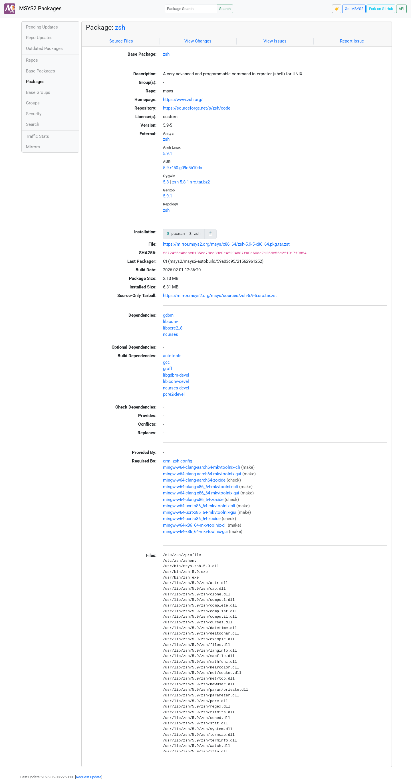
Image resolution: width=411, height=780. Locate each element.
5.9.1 (167, 153)
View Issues (275, 41)
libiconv (170, 321)
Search (225, 9)
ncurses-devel (176, 388)
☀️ (337, 9)
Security (33, 113)
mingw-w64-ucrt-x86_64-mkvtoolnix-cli (199, 505)
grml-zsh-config (177, 461)
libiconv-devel (176, 381)
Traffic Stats (37, 136)
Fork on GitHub (381, 9)
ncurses (170, 334)
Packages (35, 81)
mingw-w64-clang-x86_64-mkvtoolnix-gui (201, 493)
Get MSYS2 (354, 9)
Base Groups (38, 92)
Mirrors (33, 146)
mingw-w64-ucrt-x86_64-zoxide (192, 518)
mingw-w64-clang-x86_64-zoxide (193, 499)
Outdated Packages (44, 48)
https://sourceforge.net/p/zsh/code (196, 108)
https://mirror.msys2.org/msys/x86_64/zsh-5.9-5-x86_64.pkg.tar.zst (226, 244)
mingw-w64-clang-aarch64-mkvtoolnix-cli (201, 467)
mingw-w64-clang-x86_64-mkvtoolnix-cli (200, 486)
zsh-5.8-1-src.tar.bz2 (191, 182)
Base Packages (40, 71)
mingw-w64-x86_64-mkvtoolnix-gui (195, 531)
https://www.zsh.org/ (183, 99)
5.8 (166, 182)
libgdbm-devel (176, 375)
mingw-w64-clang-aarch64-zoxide (194, 480)
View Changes (197, 41)
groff (167, 368)
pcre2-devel (174, 394)
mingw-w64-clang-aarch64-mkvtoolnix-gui (202, 473)
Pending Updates (42, 27)
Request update (88, 777)
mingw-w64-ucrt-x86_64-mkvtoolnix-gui (199, 512)
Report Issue (352, 41)
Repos (32, 60)
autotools (172, 355)
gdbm (168, 315)
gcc (166, 362)
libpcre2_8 (172, 328)
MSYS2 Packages (33, 8)
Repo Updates (39, 37)
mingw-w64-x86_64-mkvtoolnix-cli (195, 525)
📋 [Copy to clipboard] (210, 234)
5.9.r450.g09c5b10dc (182, 167)
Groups (33, 103)
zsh (120, 27)
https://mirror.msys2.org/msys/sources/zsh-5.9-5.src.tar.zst (220, 295)
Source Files (121, 41)
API (401, 9)
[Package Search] (191, 9)
